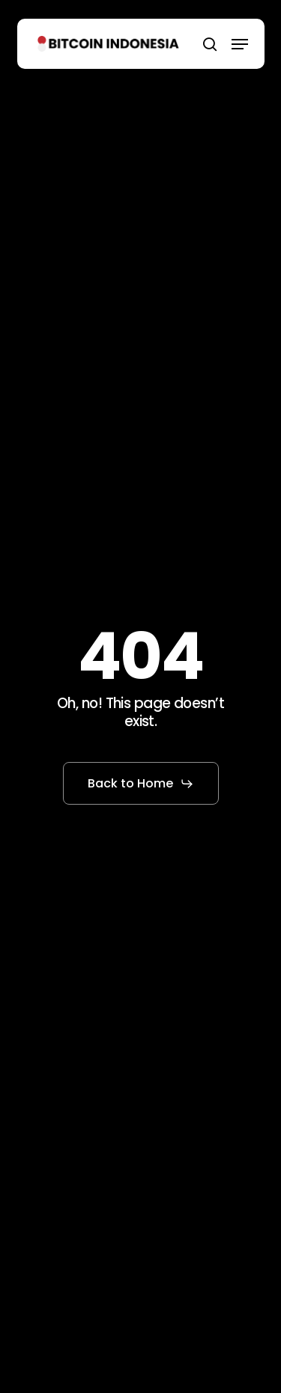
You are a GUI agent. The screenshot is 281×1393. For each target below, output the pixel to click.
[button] (240, 44)
